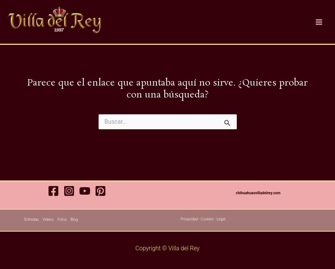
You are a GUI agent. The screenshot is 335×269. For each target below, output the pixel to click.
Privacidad (189, 219)
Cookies (207, 219)
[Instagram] (69, 191)
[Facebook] (53, 191)
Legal (221, 219)
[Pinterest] (100, 191)
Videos (48, 219)
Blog (74, 219)
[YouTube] (84, 191)
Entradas (31, 219)
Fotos (62, 219)
